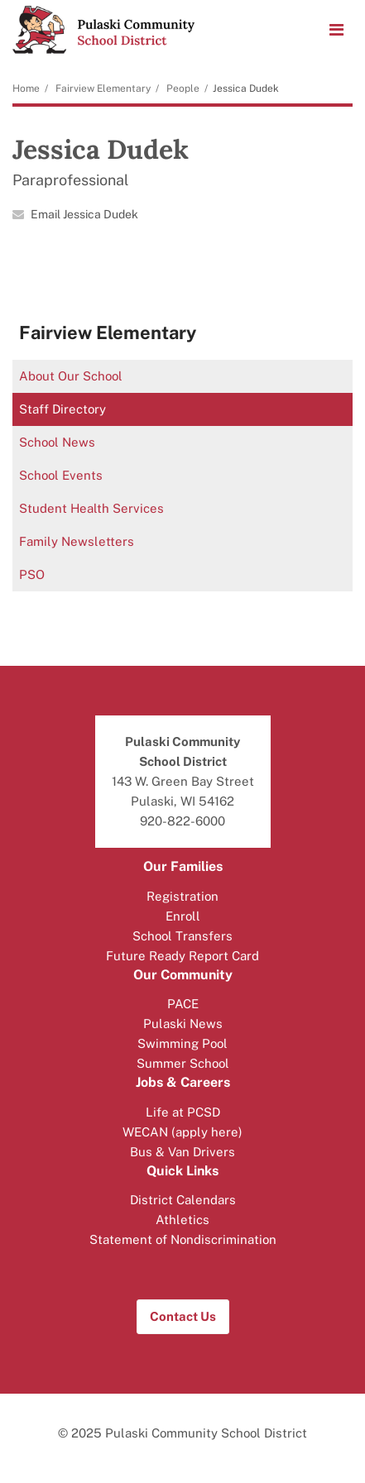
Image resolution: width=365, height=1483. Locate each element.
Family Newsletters (76, 541)
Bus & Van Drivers (182, 1152)
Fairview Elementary (103, 88)
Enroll (183, 916)
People (182, 88)
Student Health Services (91, 508)
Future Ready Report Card (182, 956)
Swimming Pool (182, 1043)
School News (57, 442)
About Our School (70, 376)
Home (26, 88)
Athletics (182, 1220)
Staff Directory (62, 409)
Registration (182, 896)
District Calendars (183, 1200)
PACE (183, 1004)
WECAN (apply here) (182, 1132)
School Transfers (182, 936)
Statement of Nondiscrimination (182, 1239)
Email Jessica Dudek (84, 214)
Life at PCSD (183, 1112)
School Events (61, 475)
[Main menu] (336, 29)
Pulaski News (183, 1024)
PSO (32, 574)
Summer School (183, 1063)
